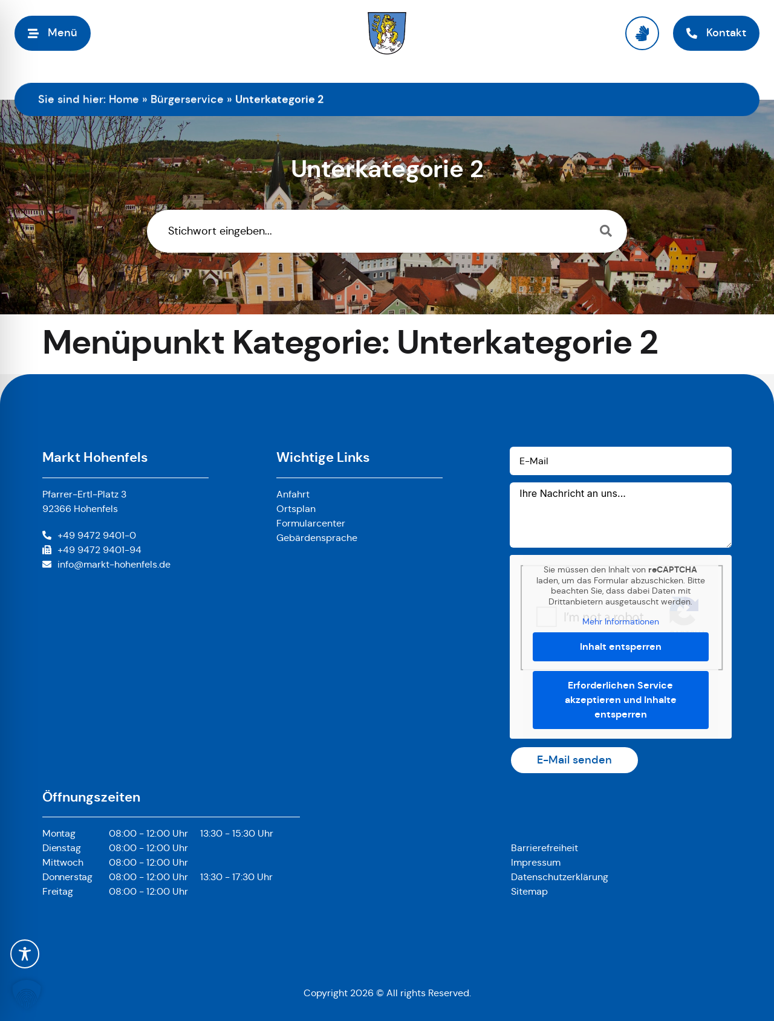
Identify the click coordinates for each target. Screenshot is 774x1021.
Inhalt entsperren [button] (621, 646)
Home (124, 99)
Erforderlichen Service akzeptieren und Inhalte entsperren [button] (621, 700)
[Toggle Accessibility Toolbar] (25, 954)
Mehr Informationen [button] (620, 622)
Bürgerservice (187, 99)
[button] (26, 994)
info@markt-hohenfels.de (114, 564)
